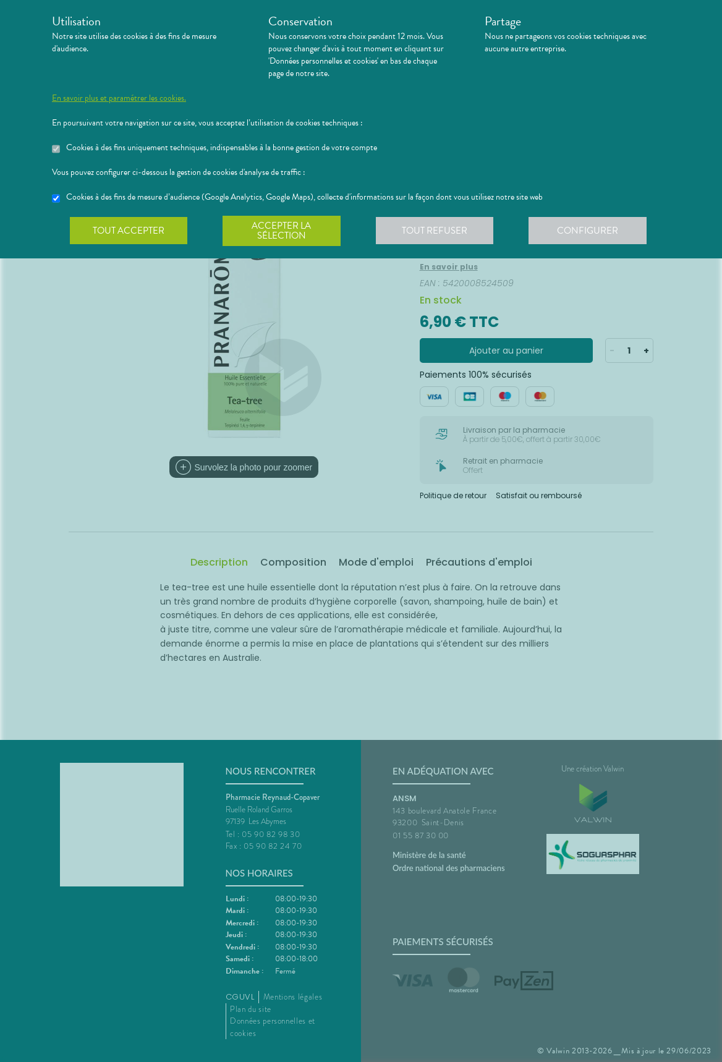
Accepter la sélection (284, 231)
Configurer (593, 231)
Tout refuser (439, 231)
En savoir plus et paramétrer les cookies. (119, 98)
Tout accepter (129, 231)
